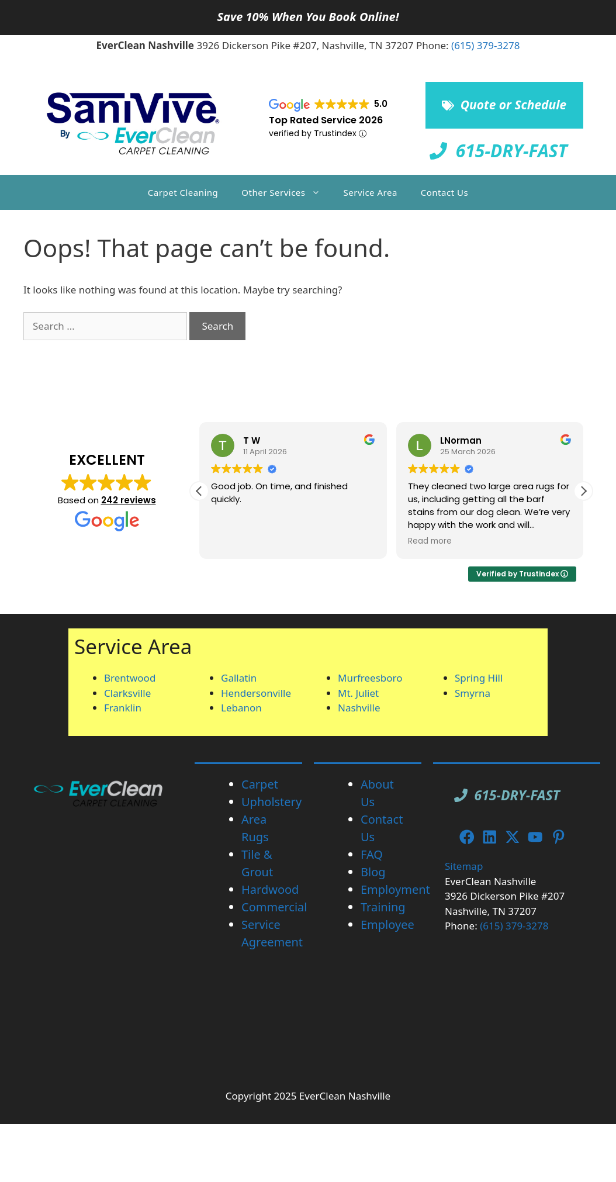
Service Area (370, 192)
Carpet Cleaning (183, 192)
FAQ (372, 854)
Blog (373, 872)
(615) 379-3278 (485, 45)
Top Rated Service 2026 (326, 120)
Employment (395, 889)
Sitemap (464, 866)
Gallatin (239, 678)
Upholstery (271, 802)
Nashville (359, 707)
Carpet (259, 784)
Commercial (274, 907)
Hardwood (270, 889)
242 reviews (128, 500)
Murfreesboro (370, 678)
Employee (387, 924)
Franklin (122, 707)
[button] (583, 491)
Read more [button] (430, 541)
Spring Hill (479, 678)
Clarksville (127, 693)
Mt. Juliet (358, 693)
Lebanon (241, 707)
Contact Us (444, 192)
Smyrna (472, 693)
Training (383, 907)
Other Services (286, 192)
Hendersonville (256, 693)
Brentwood (129, 678)
